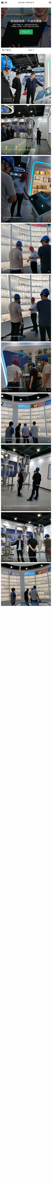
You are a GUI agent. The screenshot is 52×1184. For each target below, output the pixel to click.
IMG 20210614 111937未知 (11, 727)
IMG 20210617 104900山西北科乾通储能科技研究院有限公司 (22, 506)
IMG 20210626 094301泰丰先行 (13, 268)
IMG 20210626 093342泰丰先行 (13, 217)
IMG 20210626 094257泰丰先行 (13, 336)
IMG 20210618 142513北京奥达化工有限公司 (17, 438)
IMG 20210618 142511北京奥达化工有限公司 (17, 608)
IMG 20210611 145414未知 (11, 1168)
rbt (4, 778)
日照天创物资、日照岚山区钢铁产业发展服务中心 (18, 150)
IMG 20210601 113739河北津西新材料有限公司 (18, 1066)
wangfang (9, 101)
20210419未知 (7, 99)
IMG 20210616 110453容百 (11, 676)
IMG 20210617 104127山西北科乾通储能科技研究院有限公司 (22, 557)
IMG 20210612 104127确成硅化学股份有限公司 (18, 845)
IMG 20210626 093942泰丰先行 (13, 387)
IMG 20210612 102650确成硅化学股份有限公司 (18, 896)
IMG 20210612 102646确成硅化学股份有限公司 (18, 948)
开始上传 (26, 32)
